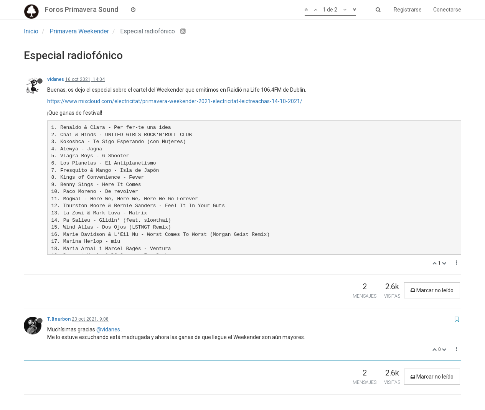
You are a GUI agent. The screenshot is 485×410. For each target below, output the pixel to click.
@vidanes (108, 329)
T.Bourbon (59, 319)
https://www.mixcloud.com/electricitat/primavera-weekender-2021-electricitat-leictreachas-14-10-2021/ (174, 101)
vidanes (55, 79)
